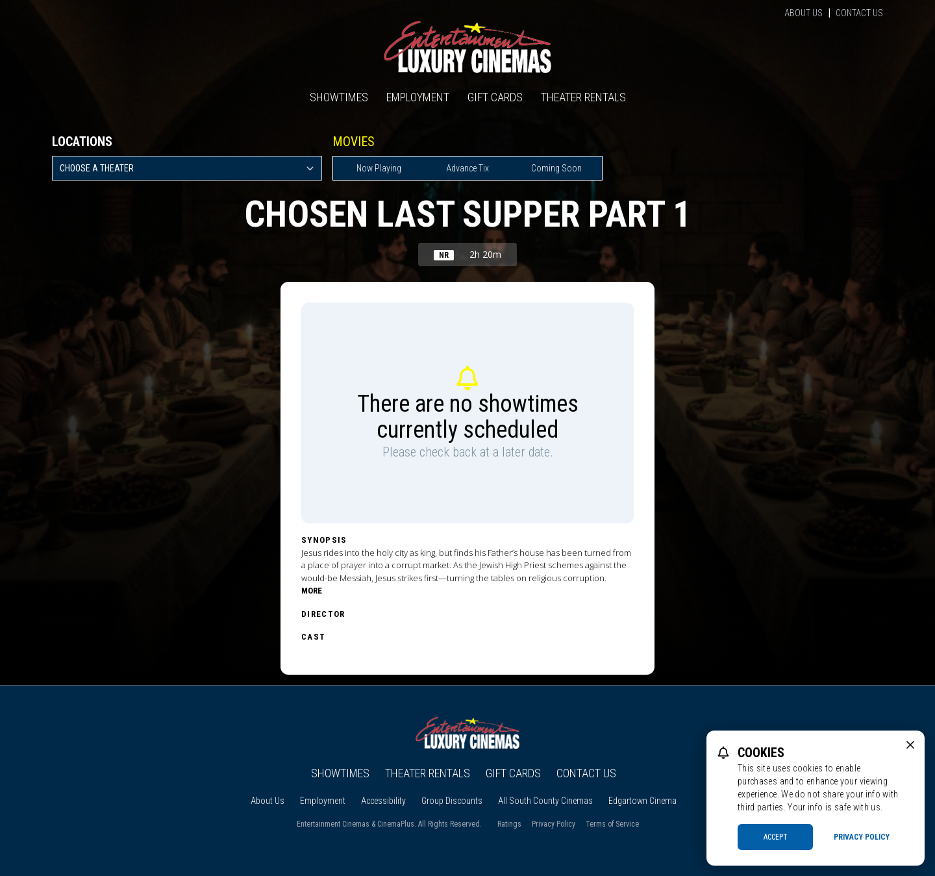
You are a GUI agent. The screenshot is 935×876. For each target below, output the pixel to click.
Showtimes (339, 97)
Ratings (509, 824)
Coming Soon (556, 168)
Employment (417, 97)
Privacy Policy (553, 824)
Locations (82, 141)
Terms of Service (612, 824)
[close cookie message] (910, 744)
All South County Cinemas (545, 800)
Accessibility (383, 800)
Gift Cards (495, 97)
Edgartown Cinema (642, 800)
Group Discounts (451, 800)
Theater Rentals (583, 97)
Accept (776, 837)
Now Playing (378, 168)
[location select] (187, 168)
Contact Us (859, 13)
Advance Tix (467, 168)
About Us (803, 13)
